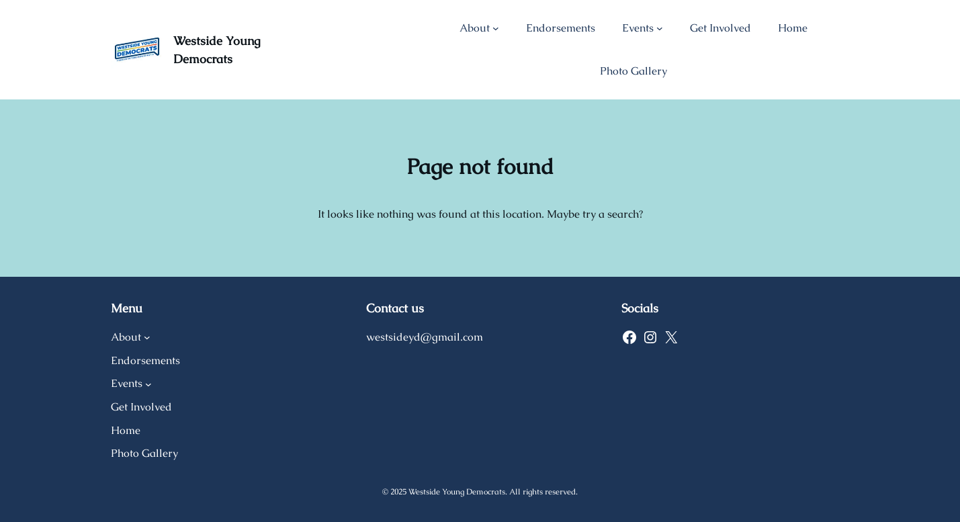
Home (793, 28)
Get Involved (720, 28)
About (475, 28)
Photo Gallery (633, 71)
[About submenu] (495, 28)
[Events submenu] (659, 28)
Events (638, 28)
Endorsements (560, 28)
